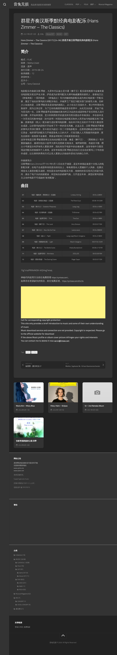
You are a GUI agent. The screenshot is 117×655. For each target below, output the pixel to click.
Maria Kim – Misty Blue (25, 407)
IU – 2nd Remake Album (94, 407)
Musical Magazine (105, 4)
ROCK (21, 590)
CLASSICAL (69, 4)
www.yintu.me (19, 469)
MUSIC (60, 35)
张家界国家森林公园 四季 (26, 442)
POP (77, 4)
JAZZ (20, 583)
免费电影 (27, 628)
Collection (19, 556)
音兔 (42, 35)
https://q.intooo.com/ (62, 278)
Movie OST (51, 35)
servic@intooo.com (63, 341)
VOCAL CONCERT (22, 605)
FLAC (28, 353)
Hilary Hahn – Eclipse (58, 407)
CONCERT (20, 602)
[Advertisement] (63, 303)
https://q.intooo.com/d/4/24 (75, 281)
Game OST (22, 573)
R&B (20, 587)
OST (92, 4)
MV (17, 599)
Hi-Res (34, 353)
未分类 (18, 610)
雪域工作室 (19, 628)
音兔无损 (22, 4)
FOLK (86, 4)
